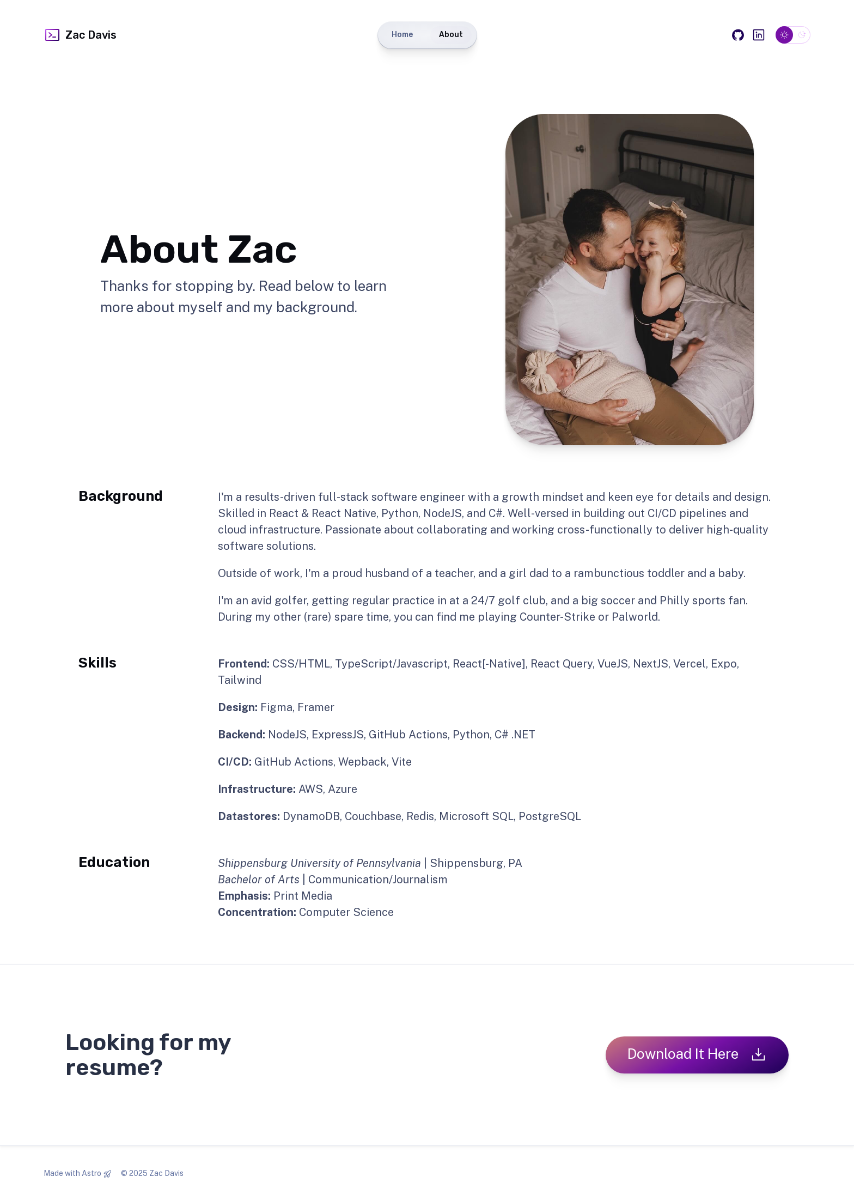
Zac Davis (80, 35)
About (451, 34)
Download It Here (697, 1054)
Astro (91, 1173)
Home (402, 34)
